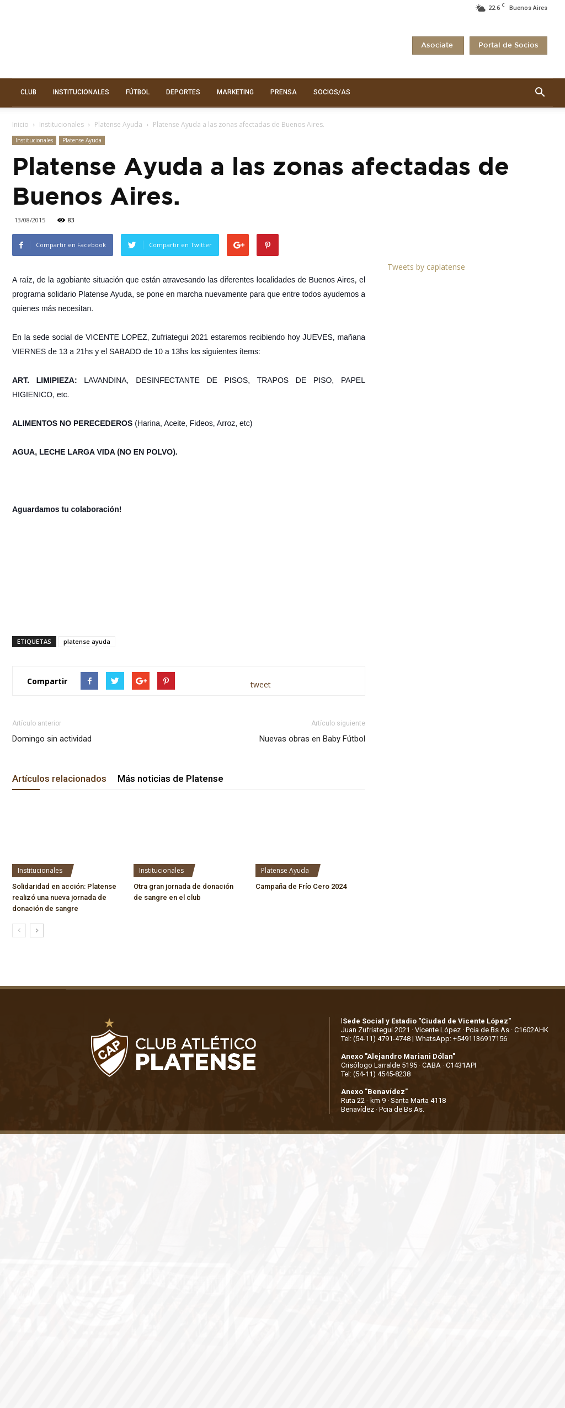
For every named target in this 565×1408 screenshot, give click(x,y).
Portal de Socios (508, 45)
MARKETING (235, 92)
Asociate (438, 45)
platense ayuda (86, 641)
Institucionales (61, 124)
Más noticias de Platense (170, 778)
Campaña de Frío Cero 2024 (301, 886)
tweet (260, 684)
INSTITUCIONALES (81, 92)
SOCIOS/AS (331, 92)
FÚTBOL (138, 92)
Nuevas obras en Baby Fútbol (312, 739)
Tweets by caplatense (426, 267)
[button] (539, 92)
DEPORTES (183, 92)
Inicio (20, 124)
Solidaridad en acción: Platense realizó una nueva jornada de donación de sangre (64, 897)
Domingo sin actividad (52, 739)
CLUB (28, 92)
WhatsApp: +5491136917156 (461, 1038)
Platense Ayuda (118, 124)
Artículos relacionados (59, 778)
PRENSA (283, 92)
